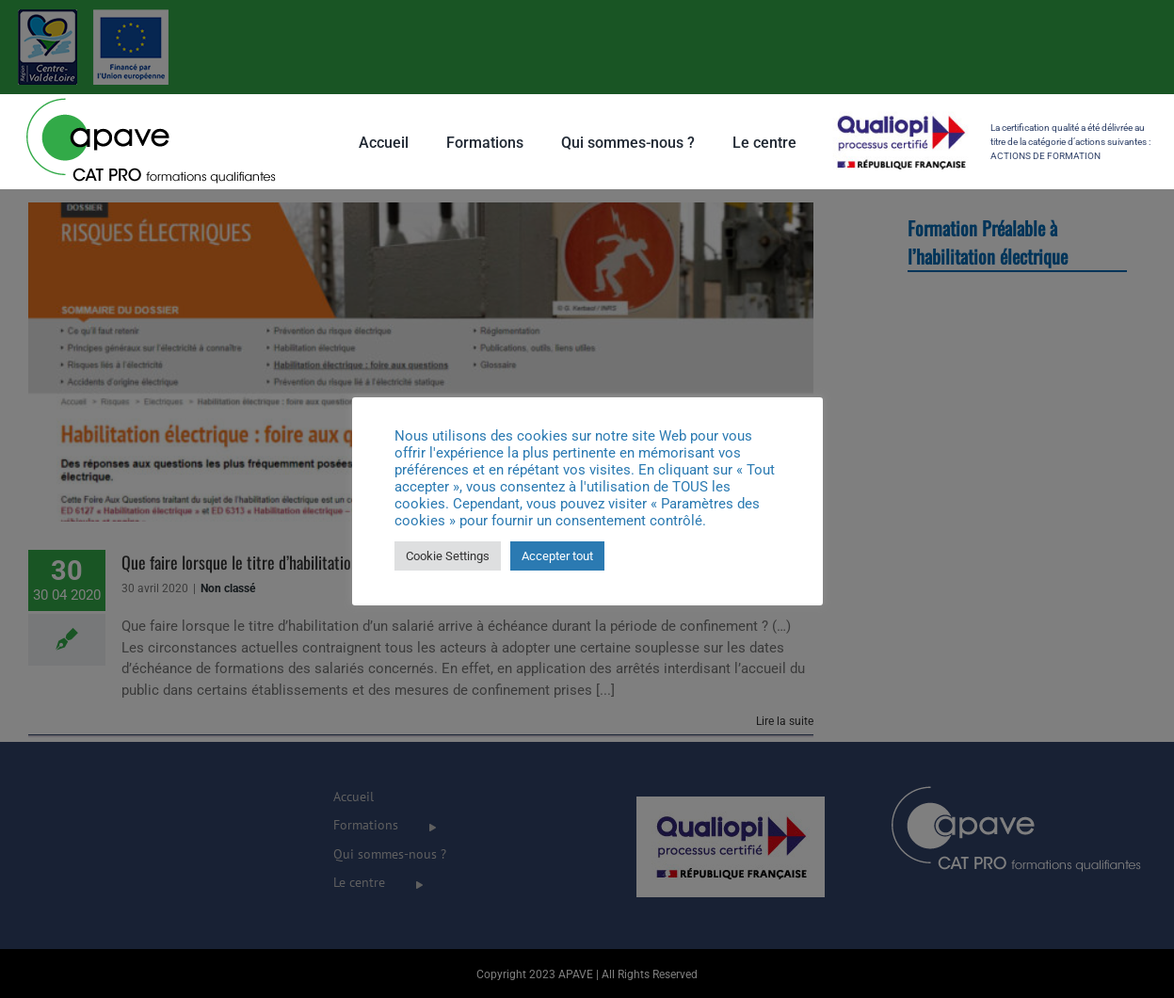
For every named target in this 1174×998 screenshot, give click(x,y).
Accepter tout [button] (557, 556)
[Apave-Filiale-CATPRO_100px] (151, 100)
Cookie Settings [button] (448, 556)
